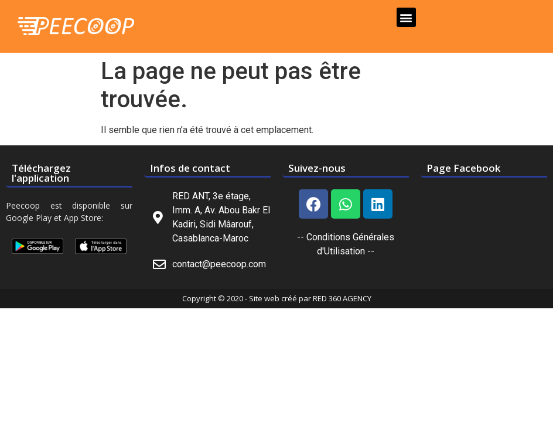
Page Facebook (463, 168)
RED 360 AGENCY (342, 298)
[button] (406, 17)
